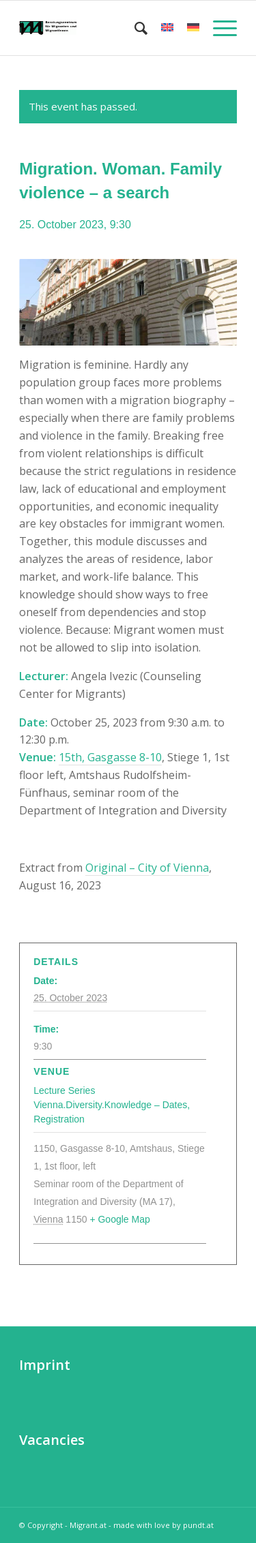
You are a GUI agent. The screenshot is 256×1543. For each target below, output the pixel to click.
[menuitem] (134, 28)
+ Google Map (119, 1219)
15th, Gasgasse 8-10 (110, 757)
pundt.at (198, 1525)
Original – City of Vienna (147, 867)
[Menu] (218, 28)
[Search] (134, 28)
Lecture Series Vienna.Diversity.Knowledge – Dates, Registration (111, 1105)
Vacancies (52, 1440)
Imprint (44, 1365)
